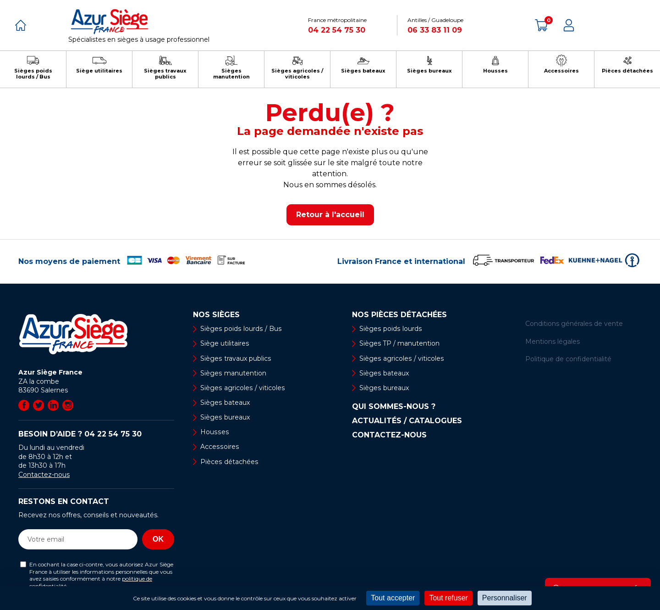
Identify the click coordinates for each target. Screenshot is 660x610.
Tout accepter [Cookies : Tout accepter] (393, 598)
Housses (214, 432)
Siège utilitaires (224, 343)
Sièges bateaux (224, 402)
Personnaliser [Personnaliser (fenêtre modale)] (504, 598)
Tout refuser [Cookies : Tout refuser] (448, 598)
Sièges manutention (233, 373)
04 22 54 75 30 (336, 30)
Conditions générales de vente (574, 323)
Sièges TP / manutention (399, 343)
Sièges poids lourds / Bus (240, 329)
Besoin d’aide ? (80, 434)
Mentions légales (552, 341)
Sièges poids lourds (390, 329)
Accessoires (219, 447)
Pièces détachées (229, 462)
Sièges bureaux (224, 417)
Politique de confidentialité (568, 359)
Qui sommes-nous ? (393, 406)
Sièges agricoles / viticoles (242, 388)
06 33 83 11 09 (434, 30)
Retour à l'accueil (330, 214)
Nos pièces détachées (399, 315)
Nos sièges (216, 315)
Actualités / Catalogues (407, 421)
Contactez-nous (44, 474)
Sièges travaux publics (235, 358)
